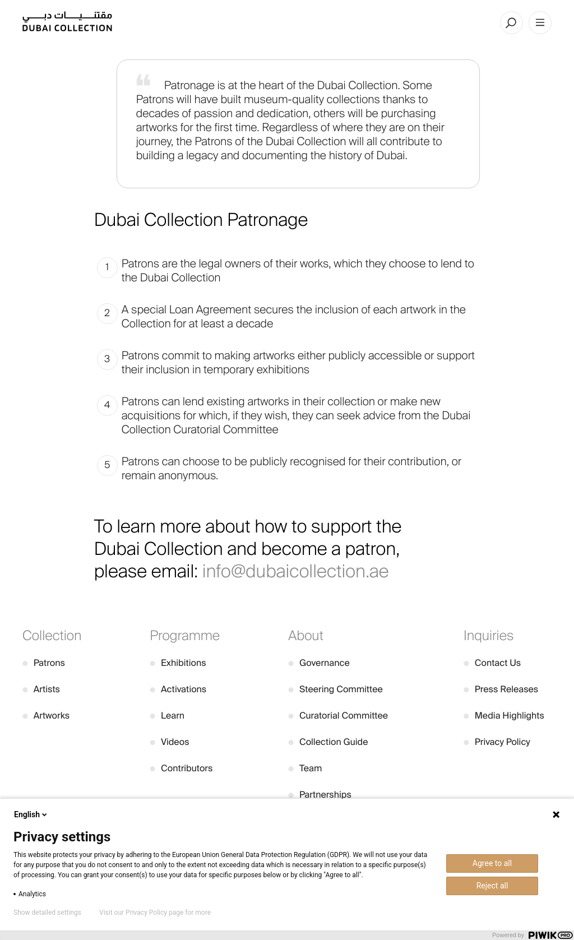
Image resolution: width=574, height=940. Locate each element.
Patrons (43, 663)
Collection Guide (328, 742)
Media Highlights (504, 715)
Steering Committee (335, 689)
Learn (167, 715)
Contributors (181, 768)
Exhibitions (178, 663)
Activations (178, 689)
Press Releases (501, 689)
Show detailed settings (47, 912)
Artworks (46, 715)
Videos (169, 742)
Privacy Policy (497, 742)
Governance (319, 663)
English (31, 814)
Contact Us (492, 663)
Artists (41, 689)
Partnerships (319, 794)
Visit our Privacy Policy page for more (155, 912)
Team (305, 768)
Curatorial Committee (338, 715)
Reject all (492, 885)
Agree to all (492, 863)
